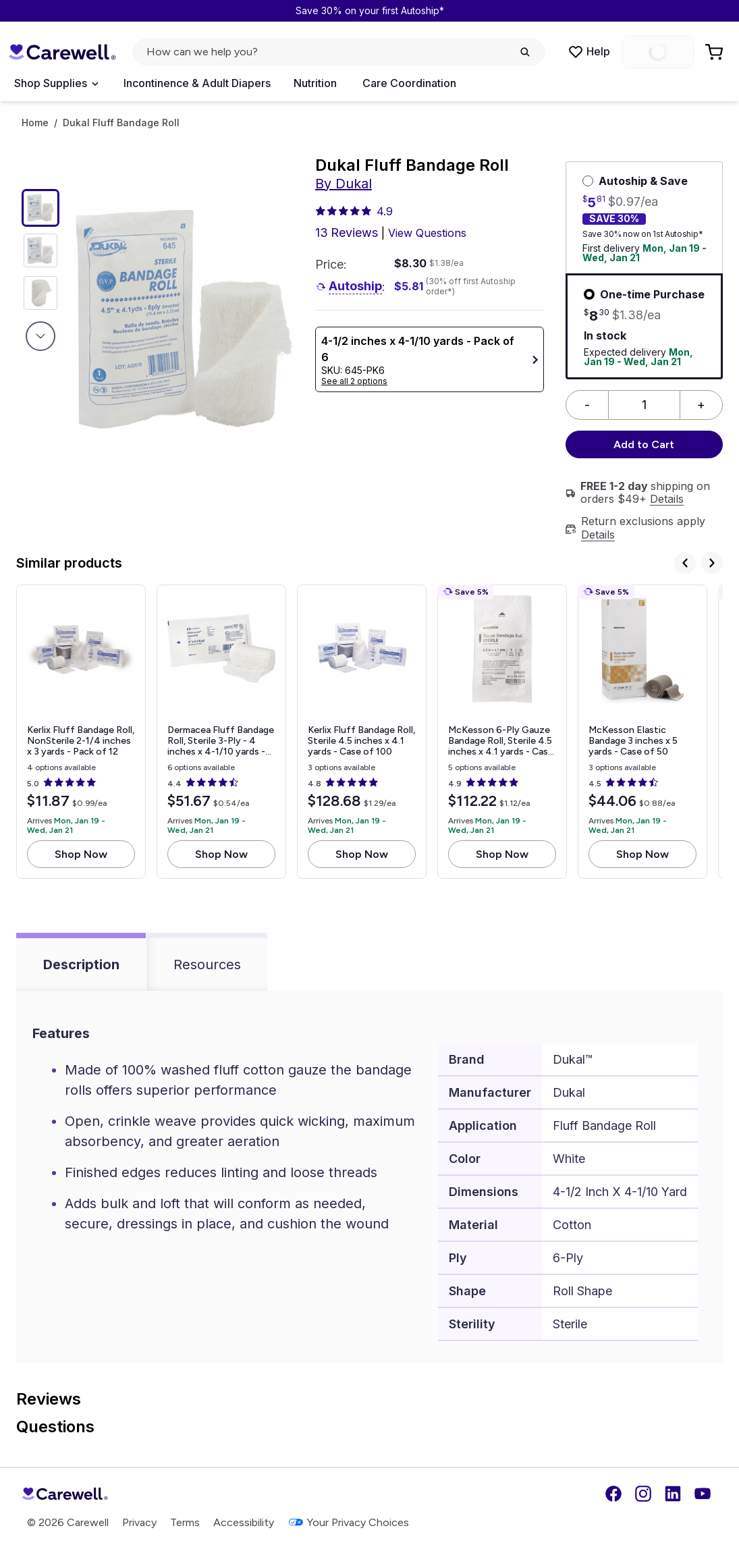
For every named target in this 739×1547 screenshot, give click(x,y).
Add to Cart (643, 444)
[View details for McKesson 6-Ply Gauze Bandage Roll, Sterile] (502, 732)
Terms (185, 1522)
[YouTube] (702, 1494)
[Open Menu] (56, 84)
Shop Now (81, 854)
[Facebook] (613, 1494)
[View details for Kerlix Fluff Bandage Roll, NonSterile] (81, 732)
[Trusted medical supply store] (62, 52)
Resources (207, 964)
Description (81, 964)
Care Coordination (409, 83)
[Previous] (685, 563)
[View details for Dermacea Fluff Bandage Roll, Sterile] (221, 732)
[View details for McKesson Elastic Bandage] (642, 732)
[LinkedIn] (673, 1494)
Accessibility (243, 1522)
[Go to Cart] (715, 52)
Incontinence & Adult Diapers (197, 83)
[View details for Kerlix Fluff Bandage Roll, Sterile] (362, 732)
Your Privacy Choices (348, 1522)
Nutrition (315, 83)
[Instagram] (643, 1494)
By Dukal (343, 183)
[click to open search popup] (338, 51)
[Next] (712, 563)
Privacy (139, 1522)
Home (35, 122)
